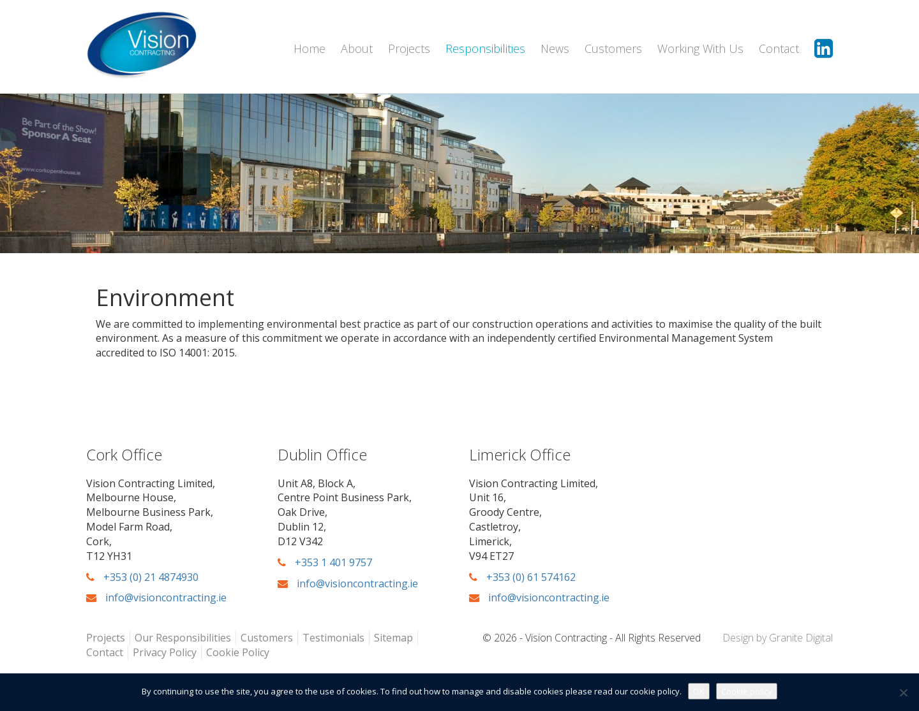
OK (699, 691)
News (555, 48)
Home (309, 48)
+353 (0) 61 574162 (522, 577)
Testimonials (333, 638)
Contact (779, 48)
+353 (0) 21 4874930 (142, 577)
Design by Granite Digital (777, 638)
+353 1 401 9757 (325, 562)
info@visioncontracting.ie (156, 597)
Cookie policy (746, 691)
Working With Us (700, 48)
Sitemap (393, 638)
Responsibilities (485, 48)
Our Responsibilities (183, 638)
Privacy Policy (165, 652)
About (357, 48)
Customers (613, 48)
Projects (409, 48)
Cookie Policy (237, 652)
